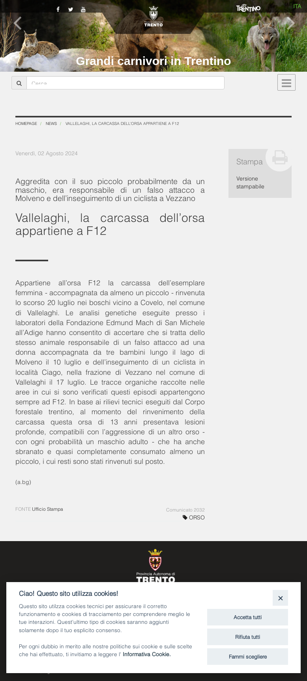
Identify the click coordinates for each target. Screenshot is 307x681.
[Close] (280, 597)
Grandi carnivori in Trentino (153, 60)
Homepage (26, 123)
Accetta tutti (248, 617)
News (51, 123)
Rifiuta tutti (247, 636)
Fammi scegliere (248, 656)
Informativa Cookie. (147, 653)
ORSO (194, 516)
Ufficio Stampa (47, 508)
